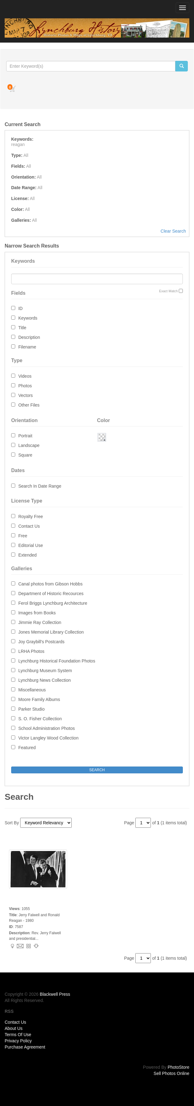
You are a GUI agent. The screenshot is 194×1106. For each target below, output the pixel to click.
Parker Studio (31, 709)
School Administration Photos (46, 728)
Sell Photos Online (171, 1073)
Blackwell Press (55, 994)
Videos (25, 376)
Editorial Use (30, 545)
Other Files (28, 405)
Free (22, 535)
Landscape (29, 445)
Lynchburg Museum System (45, 670)
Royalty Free (30, 516)
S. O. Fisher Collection (40, 718)
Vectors (25, 395)
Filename (27, 346)
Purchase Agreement (25, 1047)
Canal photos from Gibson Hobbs (50, 583)
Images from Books (37, 612)
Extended (27, 555)
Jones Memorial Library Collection (51, 632)
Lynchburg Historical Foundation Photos (56, 660)
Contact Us (29, 526)
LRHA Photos (31, 651)
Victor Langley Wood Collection (48, 737)
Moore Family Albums (39, 699)
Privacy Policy (18, 1040)
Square (25, 455)
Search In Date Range (39, 486)
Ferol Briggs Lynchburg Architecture (52, 603)
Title (22, 327)
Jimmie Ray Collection (39, 622)
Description (29, 337)
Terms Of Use (18, 1034)
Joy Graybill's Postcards (41, 641)
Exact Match (168, 291)
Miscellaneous (32, 689)
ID (20, 308)
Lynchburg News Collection (44, 680)
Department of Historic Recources (50, 593)
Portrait (25, 435)
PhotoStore (178, 1067)
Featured (27, 747)
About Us (14, 1028)
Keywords (27, 318)
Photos (25, 385)
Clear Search (173, 231)
